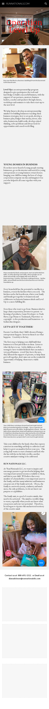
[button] (3, 3)
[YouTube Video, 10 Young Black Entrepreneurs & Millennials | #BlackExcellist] (24, 144)
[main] (24, 26)
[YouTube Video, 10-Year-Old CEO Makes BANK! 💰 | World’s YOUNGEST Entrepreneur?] (24, 202)
